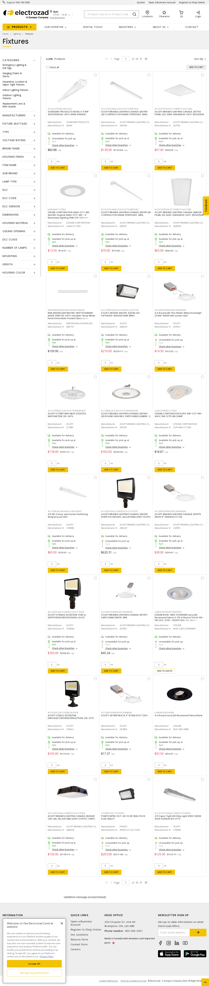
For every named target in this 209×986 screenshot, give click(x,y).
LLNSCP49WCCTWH (166, 410)
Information (13, 915)
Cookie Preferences (108, 981)
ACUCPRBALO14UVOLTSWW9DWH (67, 410)
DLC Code (10, 198)
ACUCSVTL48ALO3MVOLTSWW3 (173, 813)
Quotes (141, 2)
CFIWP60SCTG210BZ (112, 813)
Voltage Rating (14, 140)
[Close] (62, 923)
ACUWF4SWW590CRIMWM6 (170, 310)
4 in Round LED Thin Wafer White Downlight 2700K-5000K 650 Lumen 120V (178, 314)
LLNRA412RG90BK (164, 712)
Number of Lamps (15, 248)
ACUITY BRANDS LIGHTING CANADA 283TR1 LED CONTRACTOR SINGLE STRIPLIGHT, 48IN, (126, 213)
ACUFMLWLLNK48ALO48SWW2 (65, 511)
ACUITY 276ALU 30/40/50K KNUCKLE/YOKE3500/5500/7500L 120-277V (71, 717)
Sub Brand (10, 173)
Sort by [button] (198, 58)
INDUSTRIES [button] (126, 27)
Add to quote (165, 670)
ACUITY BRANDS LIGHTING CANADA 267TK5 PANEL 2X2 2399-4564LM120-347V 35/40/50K (179, 113)
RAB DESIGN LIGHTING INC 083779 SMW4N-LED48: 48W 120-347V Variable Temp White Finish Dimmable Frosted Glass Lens (71, 316)
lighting (17, 33)
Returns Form (79, 939)
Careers (76, 949)
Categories (11, 60)
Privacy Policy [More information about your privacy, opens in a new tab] (47, 956)
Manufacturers (14, 115)
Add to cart (58, 167)
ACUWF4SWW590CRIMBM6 (116, 712)
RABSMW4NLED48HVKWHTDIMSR (66, 310)
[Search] (111, 14)
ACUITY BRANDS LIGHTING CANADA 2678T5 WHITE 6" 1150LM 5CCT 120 (178, 515)
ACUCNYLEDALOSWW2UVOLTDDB (66, 813)
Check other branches (63, 145)
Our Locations (79, 934)
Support (11, 2)
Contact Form (79, 944)
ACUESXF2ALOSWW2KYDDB (63, 712)
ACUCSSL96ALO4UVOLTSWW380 (119, 108)
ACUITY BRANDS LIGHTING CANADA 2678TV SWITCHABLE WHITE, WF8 (124, 616)
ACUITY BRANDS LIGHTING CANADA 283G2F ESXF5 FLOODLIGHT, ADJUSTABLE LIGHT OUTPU (125, 515)
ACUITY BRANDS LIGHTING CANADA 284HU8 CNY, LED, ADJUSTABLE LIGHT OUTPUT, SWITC (71, 817)
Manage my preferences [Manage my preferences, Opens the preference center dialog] (34, 972)
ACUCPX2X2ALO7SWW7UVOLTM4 (173, 108)
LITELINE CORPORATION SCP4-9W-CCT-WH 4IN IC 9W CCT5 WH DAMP (178, 415)
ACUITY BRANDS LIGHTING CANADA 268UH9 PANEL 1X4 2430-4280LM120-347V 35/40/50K (179, 213)
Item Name (10, 165)
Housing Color (14, 272)
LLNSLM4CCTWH (57, 209)
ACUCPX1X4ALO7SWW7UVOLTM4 (173, 209)
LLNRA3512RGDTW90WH (168, 612)
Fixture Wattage (15, 123)
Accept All (34, 963)
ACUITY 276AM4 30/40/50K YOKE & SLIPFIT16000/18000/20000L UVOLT (67, 616)
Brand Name (11, 148)
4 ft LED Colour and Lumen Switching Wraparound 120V (68, 515)
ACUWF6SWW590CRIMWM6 (170, 511)
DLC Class (10, 239)
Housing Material (15, 223)
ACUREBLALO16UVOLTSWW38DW (119, 410)
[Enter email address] (174, 932)
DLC (5, 190)
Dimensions (11, 214)
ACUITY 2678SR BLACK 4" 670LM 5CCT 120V (124, 715)
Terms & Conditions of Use (133, 980)
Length (8, 264)
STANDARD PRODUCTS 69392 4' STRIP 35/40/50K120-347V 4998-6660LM (68, 113)
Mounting (10, 256)
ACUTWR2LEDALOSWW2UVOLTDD (120, 310)
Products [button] (20, 27)
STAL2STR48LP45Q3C (60, 108)
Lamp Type (10, 181)
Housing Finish (13, 157)
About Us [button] (159, 27)
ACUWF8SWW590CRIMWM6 (117, 612)
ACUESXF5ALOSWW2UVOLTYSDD (119, 511)
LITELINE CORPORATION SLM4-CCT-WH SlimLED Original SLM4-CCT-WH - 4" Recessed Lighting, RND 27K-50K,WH (68, 215)
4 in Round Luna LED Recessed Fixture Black (179, 715)
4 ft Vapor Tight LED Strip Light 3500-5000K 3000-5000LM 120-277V (178, 817)
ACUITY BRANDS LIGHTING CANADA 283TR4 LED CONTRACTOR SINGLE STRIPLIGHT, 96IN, (124, 113)
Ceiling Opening (14, 231)
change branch (57, 17)
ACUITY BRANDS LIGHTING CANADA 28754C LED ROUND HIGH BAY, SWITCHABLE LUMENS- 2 (125, 415)
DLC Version (11, 206)
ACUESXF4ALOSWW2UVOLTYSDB (66, 612)
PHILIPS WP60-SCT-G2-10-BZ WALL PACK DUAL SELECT (123, 817)
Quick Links (79, 915)
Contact (191, 27)
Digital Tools (93, 27)
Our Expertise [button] (54, 27)
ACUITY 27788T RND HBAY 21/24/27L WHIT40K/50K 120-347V (67, 415)
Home (6, 33)
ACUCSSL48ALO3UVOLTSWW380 (120, 209)
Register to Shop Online (192, 2)
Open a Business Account (162, 2)
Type (6, 132)
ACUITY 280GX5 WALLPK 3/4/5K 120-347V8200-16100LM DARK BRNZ (120, 314)
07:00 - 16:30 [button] (60, 14)
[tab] (19, 60)
